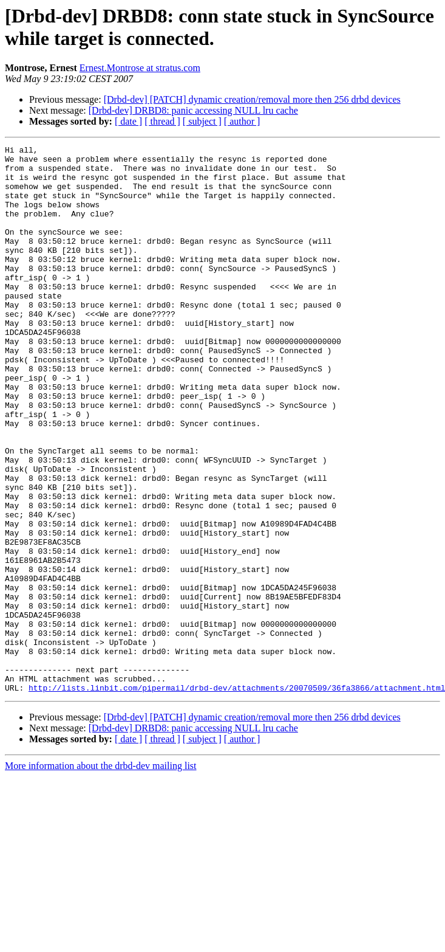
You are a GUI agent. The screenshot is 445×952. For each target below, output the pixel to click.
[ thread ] (162, 121)
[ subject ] (202, 121)
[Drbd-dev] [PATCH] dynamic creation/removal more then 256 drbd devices (252, 99)
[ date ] (128, 121)
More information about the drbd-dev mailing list (101, 875)
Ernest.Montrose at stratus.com (140, 68)
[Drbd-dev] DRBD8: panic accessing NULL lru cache (193, 110)
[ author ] (242, 121)
